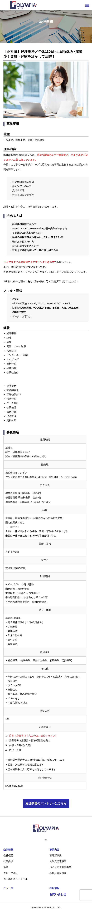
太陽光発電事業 (58, 861)
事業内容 (54, 849)
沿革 (5, 867)
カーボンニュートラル (15, 879)
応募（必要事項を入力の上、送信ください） (33, 735)
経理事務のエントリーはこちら (46, 803)
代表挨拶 (8, 861)
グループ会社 (10, 873)
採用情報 (54, 888)
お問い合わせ (58, 894)
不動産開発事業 (58, 873)
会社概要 (8, 855)
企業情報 (8, 849)
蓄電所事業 (56, 855)
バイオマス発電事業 (60, 867)
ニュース (8, 888)
